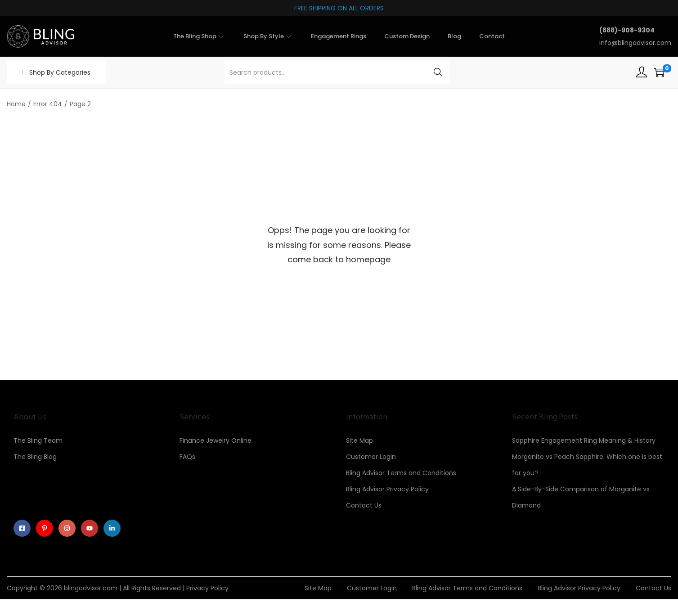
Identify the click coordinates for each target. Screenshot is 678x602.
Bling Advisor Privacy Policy (387, 489)
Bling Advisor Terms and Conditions (401, 472)
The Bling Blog (35, 456)
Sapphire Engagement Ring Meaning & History (584, 440)
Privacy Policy (207, 590)
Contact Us (364, 505)
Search (438, 72)
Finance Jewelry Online (215, 440)
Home (16, 103)
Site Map (359, 440)
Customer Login (371, 456)
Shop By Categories (59, 72)
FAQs (187, 456)
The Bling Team (38, 440)
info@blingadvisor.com (635, 42)
